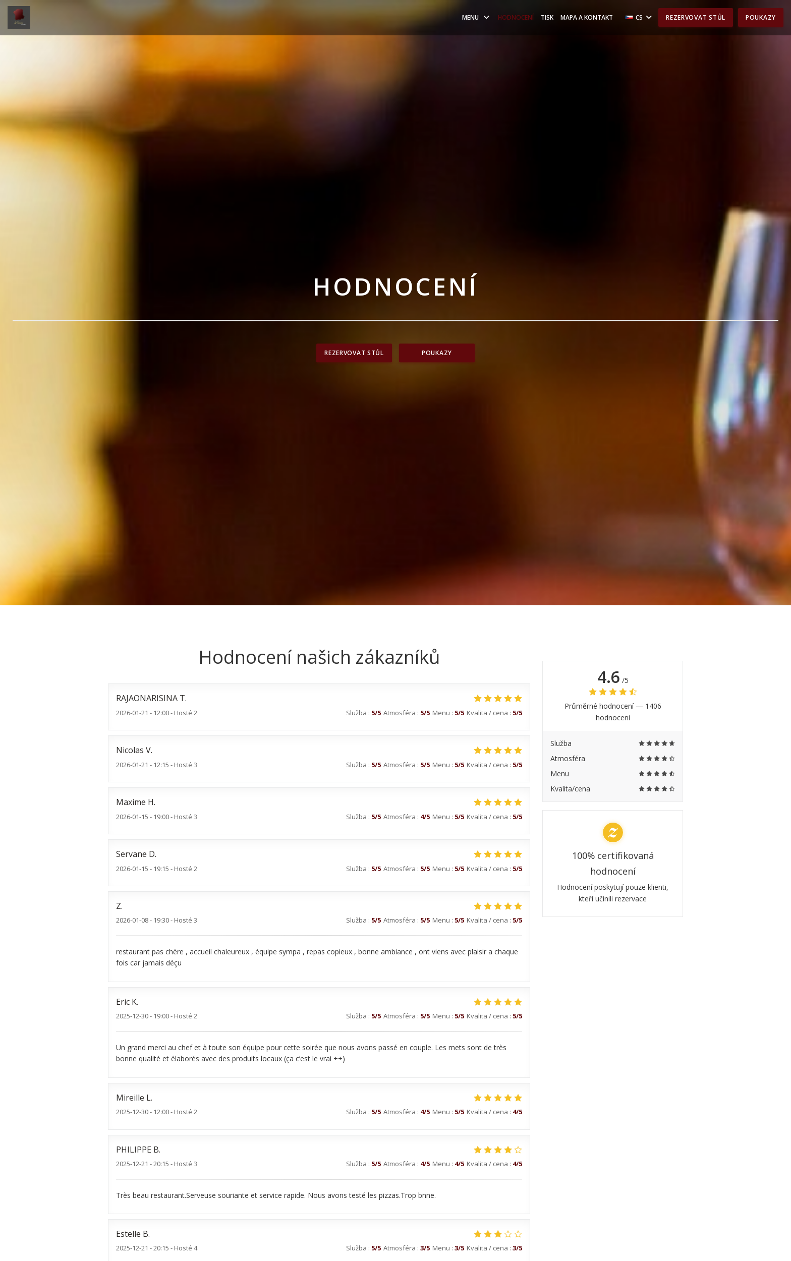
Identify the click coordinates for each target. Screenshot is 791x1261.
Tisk (547, 17)
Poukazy (761, 17)
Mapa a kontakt (586, 17)
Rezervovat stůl (695, 17)
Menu (476, 17)
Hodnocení (516, 17)
